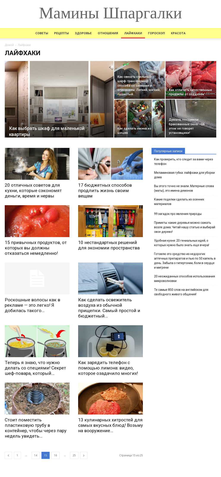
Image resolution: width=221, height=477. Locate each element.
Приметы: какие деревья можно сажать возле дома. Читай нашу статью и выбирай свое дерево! (184, 227)
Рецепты (61, 33)
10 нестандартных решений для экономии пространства (109, 245)
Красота (178, 33)
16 (55, 455)
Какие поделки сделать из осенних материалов (179, 202)
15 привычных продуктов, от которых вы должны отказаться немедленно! (36, 248)
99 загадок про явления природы (178, 214)
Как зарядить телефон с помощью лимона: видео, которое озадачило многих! (108, 368)
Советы (41, 33)
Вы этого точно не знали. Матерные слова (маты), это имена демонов (184, 188)
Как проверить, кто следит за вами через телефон (183, 162)
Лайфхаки (133, 33)
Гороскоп (156, 33)
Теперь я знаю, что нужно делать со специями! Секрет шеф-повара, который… (35, 368)
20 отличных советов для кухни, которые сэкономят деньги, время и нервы (33, 191)
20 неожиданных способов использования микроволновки (184, 279)
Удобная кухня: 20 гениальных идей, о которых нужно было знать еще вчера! (181, 243)
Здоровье (83, 33)
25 (74, 455)
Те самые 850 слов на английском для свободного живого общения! (181, 292)
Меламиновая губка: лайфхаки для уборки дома (184, 175)
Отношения (108, 33)
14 (35, 455)
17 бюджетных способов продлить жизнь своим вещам (105, 191)
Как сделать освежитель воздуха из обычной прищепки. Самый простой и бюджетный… (109, 308)
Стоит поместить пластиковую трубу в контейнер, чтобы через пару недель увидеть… (35, 428)
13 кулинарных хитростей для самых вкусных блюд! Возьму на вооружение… (110, 425)
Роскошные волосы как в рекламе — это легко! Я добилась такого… (32, 305)
